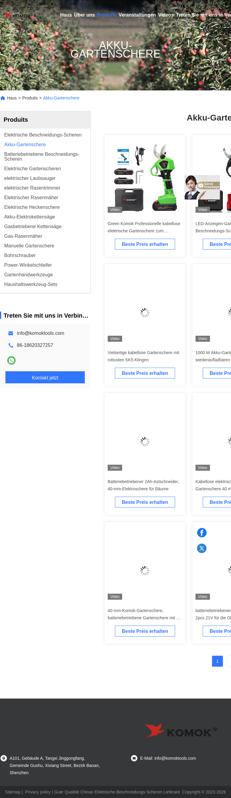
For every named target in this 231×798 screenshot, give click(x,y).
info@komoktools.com (40, 333)
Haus (66, 14)
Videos (166, 14)
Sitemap (12, 792)
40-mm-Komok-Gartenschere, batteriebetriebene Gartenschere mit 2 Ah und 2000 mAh (143, 617)
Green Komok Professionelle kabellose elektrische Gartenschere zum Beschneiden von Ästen (144, 230)
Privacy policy (38, 792)
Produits (106, 14)
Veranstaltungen (137, 14)
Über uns (84, 14)
